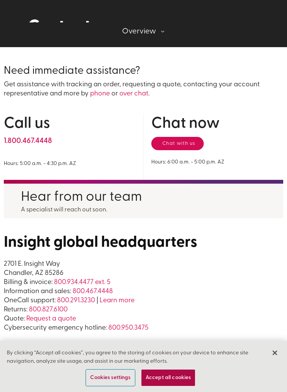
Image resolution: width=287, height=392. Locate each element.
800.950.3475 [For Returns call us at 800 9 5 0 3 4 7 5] (128, 328)
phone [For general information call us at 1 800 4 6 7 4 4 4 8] (100, 93)
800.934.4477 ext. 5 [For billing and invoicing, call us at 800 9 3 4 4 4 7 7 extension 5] (82, 282)
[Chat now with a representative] (177, 143)
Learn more (117, 300)
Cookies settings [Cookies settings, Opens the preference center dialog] (110, 378)
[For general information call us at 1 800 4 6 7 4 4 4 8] (28, 141)
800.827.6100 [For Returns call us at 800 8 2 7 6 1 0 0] (48, 309)
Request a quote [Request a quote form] (51, 318)
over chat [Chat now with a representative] (133, 93)
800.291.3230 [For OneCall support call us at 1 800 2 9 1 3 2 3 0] (76, 300)
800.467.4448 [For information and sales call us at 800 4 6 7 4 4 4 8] (93, 291)
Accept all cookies (168, 378)
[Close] (274, 353)
